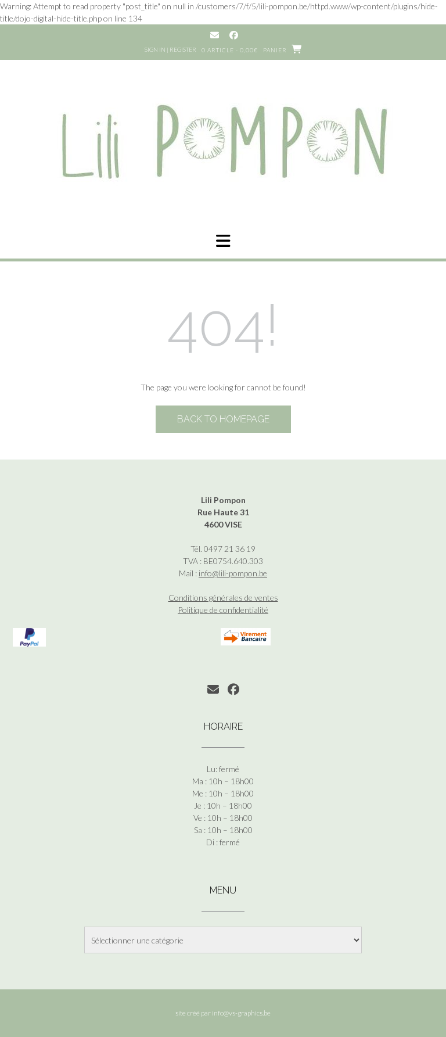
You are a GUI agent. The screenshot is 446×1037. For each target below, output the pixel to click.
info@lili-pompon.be (233, 573)
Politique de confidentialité (223, 610)
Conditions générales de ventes (223, 597)
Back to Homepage (223, 419)
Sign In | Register (170, 49)
